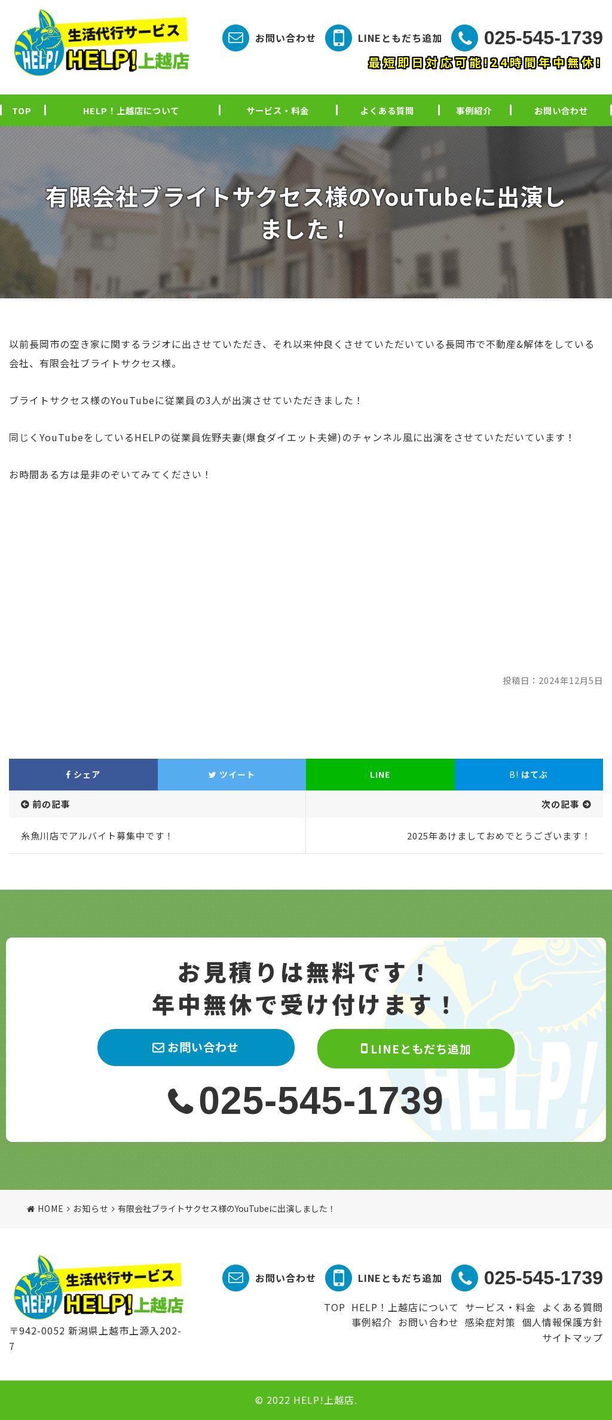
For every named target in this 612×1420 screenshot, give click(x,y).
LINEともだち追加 (400, 37)
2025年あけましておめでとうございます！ (499, 835)
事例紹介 (474, 110)
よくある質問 (387, 110)
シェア (83, 774)
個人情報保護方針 (562, 1322)
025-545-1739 (543, 37)
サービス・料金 (277, 110)
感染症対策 (490, 1322)
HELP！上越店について (131, 110)
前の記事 (51, 804)
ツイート (232, 774)
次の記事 (560, 804)
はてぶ (528, 774)
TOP (22, 110)
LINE (380, 774)
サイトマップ (572, 1337)
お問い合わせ (285, 37)
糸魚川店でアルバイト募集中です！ (97, 835)
